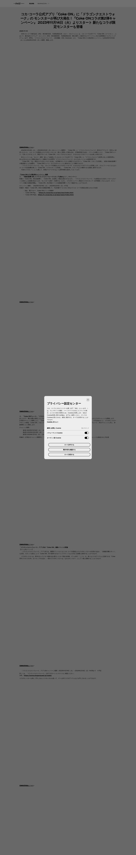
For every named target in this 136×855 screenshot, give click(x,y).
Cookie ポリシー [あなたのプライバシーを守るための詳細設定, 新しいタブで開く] (52, 422)
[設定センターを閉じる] (88, 400)
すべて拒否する (69, 454)
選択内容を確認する (69, 449)
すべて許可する (69, 445)
